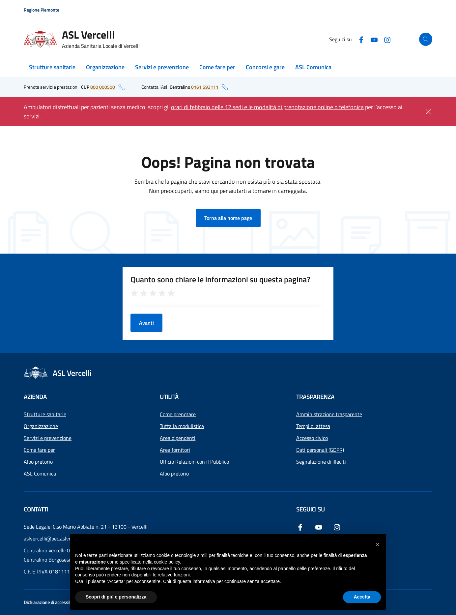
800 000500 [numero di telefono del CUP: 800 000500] (102, 86)
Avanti (146, 323)
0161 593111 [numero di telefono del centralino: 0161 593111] (204, 86)
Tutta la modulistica (182, 426)
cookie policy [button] (167, 562)
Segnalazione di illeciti (321, 462)
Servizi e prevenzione (162, 67)
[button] (377, 544)
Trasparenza (315, 396)
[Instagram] (387, 39)
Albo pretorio (38, 462)
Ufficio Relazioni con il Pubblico (194, 462)
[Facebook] (361, 39)
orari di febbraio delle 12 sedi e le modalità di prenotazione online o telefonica (267, 107)
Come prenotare (178, 414)
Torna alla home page (228, 218)
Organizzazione (105, 67)
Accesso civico (312, 438)
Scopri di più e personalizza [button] (116, 597)
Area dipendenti (177, 438)
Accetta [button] (362, 597)
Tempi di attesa (313, 426)
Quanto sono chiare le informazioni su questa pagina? (220, 279)
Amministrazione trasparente (329, 414)
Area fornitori (175, 450)
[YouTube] (374, 39)
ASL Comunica (313, 67)
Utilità (169, 396)
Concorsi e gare (265, 67)
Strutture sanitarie (52, 67)
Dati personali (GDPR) (320, 450)
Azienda (35, 396)
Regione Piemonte (41, 9)
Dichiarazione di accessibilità (51, 602)
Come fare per (217, 67)
